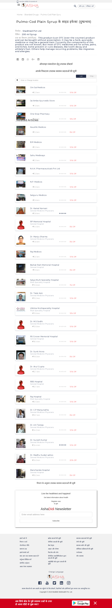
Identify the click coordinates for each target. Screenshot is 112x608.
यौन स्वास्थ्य (80, 556)
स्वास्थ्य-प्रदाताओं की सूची (84, 538)
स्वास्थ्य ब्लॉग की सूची (83, 545)
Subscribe (56, 521)
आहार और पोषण (53, 549)
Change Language (56, 572)
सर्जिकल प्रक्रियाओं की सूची (84, 549)
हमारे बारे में (23, 538)
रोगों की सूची (80, 542)
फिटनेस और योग (53, 552)
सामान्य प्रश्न (23, 549)
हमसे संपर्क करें (24, 552)
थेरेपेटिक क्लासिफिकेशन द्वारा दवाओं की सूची (57, 557)
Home (19, 15)
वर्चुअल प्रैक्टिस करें (25, 559)
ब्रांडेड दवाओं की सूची (54, 538)
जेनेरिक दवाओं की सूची (55, 542)
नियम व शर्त (23, 542)
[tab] (81, 76)
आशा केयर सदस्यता (26, 566)
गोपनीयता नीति (24, 545)
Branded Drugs (31, 15)
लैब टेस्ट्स (51, 545)
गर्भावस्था (79, 552)
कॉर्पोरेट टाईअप (24, 563)
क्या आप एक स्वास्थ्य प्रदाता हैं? (29, 556)
